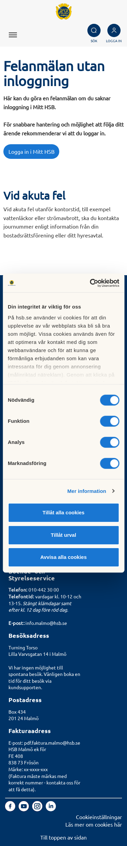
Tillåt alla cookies (64, 512)
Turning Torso (23, 647)
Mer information (86, 491)
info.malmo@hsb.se (46, 623)
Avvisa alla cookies (63, 557)
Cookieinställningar (99, 816)
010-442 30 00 (43, 589)
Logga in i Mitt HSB (31, 151)
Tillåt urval (63, 535)
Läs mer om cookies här (93, 824)
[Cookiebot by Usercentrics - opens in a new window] (90, 283)
